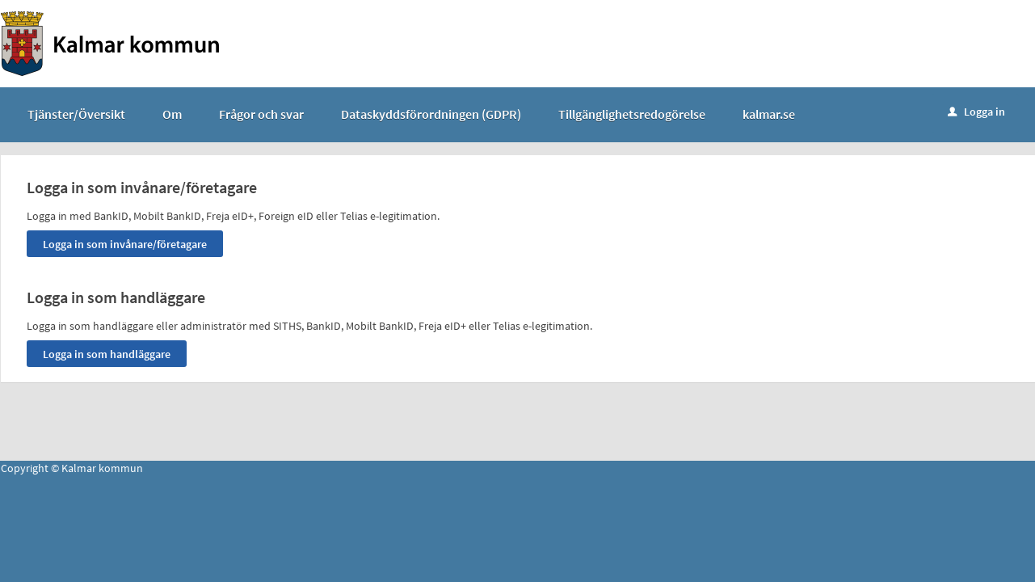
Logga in (976, 111)
